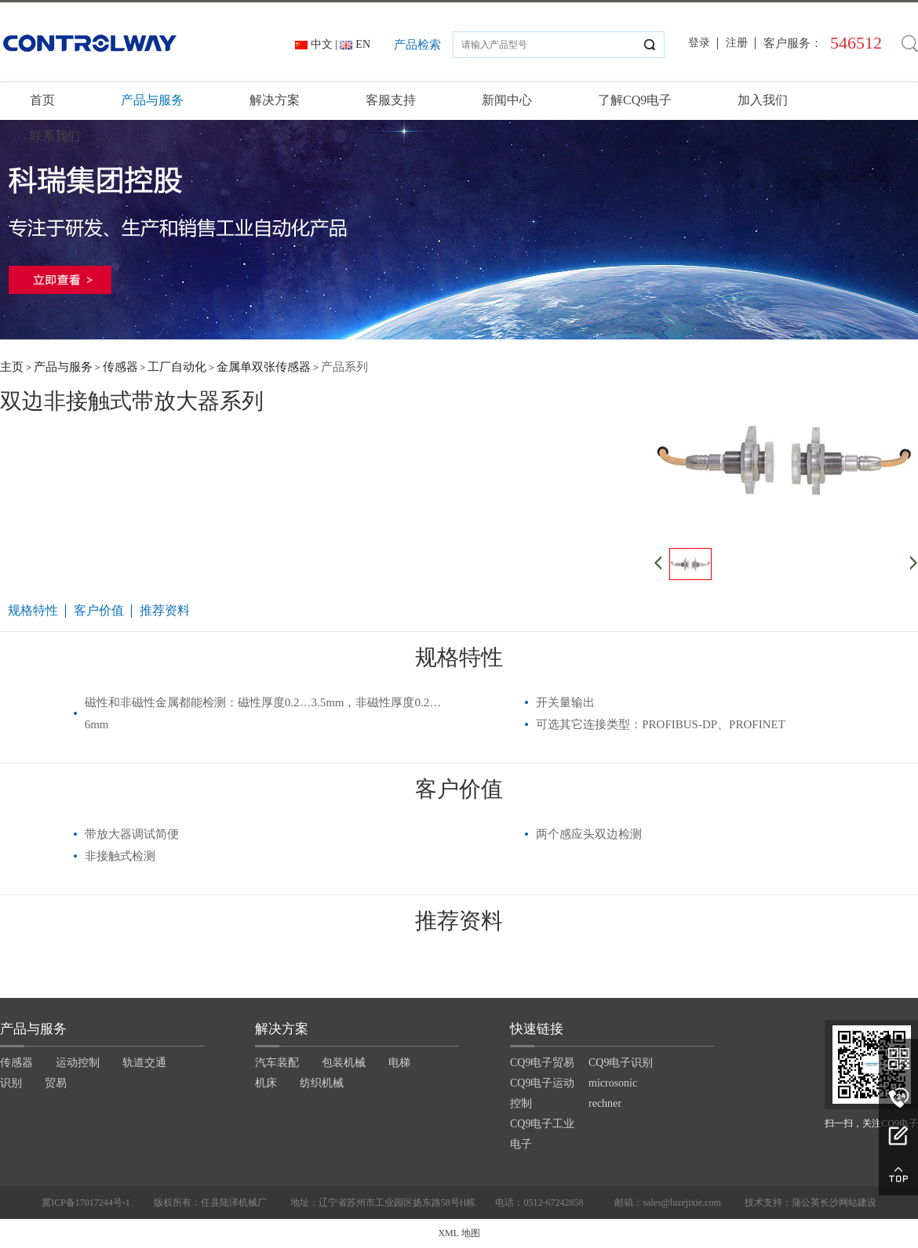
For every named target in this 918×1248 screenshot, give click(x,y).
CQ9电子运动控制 (542, 1093)
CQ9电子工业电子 (542, 1134)
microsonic (612, 1083)
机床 (266, 1083)
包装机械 (344, 1062)
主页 (12, 367)
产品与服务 (152, 100)
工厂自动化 (177, 367)
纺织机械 (322, 1083)
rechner (604, 1103)
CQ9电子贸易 (542, 1062)
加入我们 (763, 100)
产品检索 (417, 44)
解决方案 (275, 100)
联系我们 (55, 136)
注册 (737, 43)
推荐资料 (165, 610)
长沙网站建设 (848, 1202)
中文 (322, 44)
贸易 (56, 1083)
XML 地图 (458, 1233)
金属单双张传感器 (264, 367)
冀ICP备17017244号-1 (86, 1202)
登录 (699, 43)
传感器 (120, 367)
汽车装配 (277, 1062)
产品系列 (344, 367)
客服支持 (391, 100)
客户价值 (99, 610)
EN (362, 44)
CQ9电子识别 (620, 1062)
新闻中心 (507, 100)
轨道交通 (144, 1062)
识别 (11, 1083)
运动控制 (78, 1062)
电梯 (399, 1062)
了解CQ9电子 (635, 100)
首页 (42, 100)
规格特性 (33, 610)
